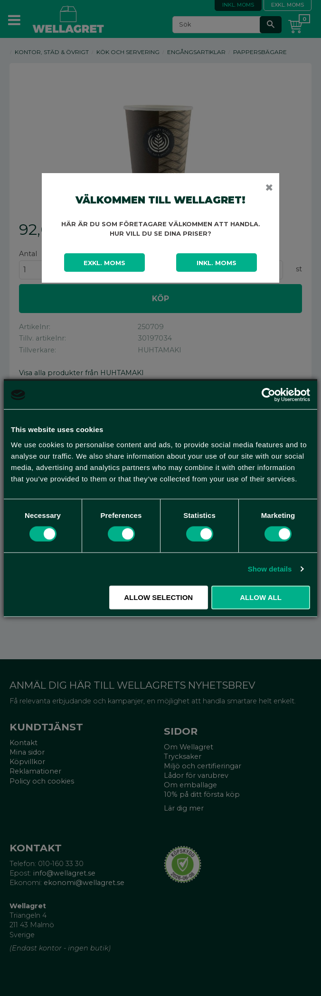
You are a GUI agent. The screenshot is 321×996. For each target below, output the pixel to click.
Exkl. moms (104, 263)
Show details (270, 569)
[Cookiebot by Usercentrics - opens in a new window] (268, 395)
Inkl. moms (216, 263)
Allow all (261, 597)
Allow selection (158, 597)
